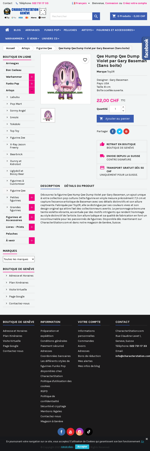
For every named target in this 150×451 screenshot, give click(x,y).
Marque (102, 71)
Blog (17, 30)
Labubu (15, 97)
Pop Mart (16, 104)
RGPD (44, 391)
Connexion (111, 3)
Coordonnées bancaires (56, 356)
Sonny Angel (18, 110)
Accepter (82, 446)
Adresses (46, 351)
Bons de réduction (89, 356)
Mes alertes (85, 361)
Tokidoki (15, 124)
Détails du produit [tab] (79, 186)
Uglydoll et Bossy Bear (17, 172)
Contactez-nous (19, 303)
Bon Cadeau (13, 70)
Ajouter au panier (115, 119)
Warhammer (13, 38)
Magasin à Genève (52, 421)
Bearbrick (16, 154)
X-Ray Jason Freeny (18, 146)
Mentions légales (51, 411)
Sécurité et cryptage (53, 406)
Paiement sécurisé (52, 346)
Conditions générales (54, 341)
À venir (32, 38)
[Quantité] (115, 109)
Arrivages (32, 30)
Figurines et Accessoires (115, 30)
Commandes (86, 341)
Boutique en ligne (17, 57)
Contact (7, 3)
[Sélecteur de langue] (81, 3)
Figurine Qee (17, 190)
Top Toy (14, 131)
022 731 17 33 (40, 3)
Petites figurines (15, 199)
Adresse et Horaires (21, 275)
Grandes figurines (15, 209)
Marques (10, 251)
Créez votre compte (135, 3)
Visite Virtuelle (18, 289)
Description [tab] (50, 186)
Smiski (14, 117)
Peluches (70, 30)
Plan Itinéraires (18, 282)
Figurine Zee (17, 137)
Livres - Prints (15, 227)
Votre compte (89, 322)
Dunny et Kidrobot (16, 162)
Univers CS (49, 38)
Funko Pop (51, 30)
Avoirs (82, 346)
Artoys (87, 30)
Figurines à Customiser (17, 182)
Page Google (16, 296)
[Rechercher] (75, 16)
